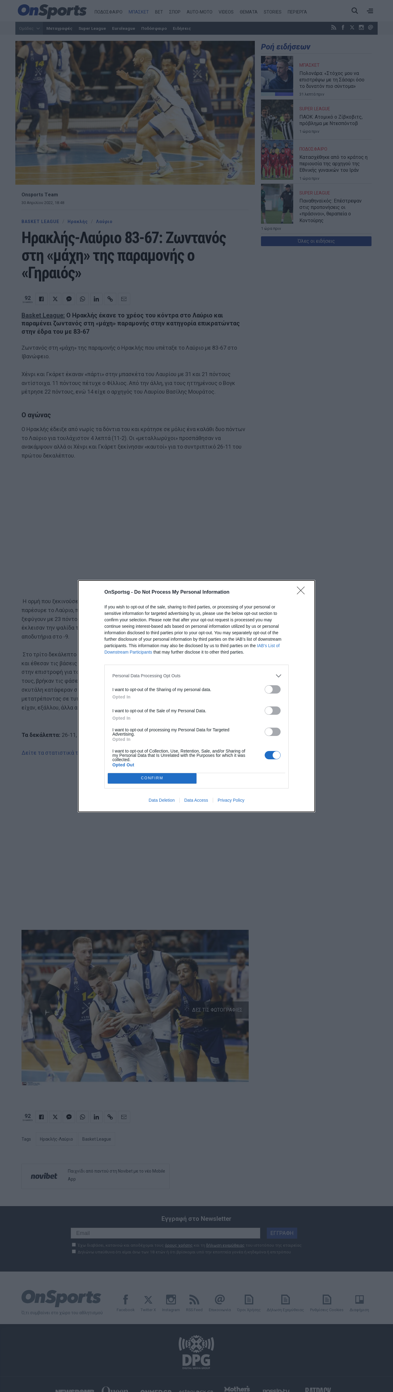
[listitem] (196, 676)
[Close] (303, 592)
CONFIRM (152, 778)
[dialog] (196, 696)
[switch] (273, 689)
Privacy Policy (231, 800)
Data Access (196, 800)
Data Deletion (162, 800)
